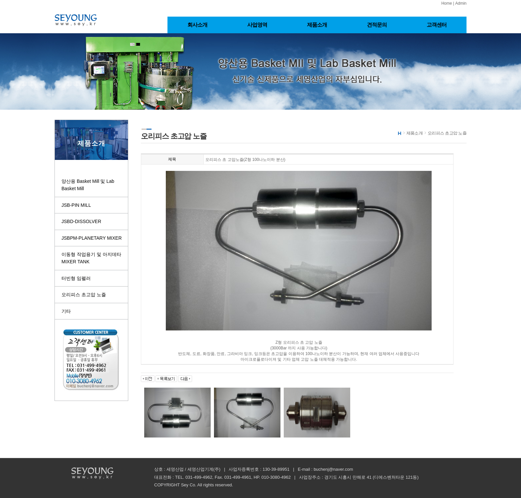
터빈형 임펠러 (76, 278)
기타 (66, 311)
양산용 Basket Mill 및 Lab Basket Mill (87, 185)
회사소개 (197, 25)
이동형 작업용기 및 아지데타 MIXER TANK (91, 258)
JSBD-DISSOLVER (81, 221)
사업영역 (257, 25)
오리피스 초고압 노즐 (83, 294)
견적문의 (377, 25)
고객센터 (437, 25)
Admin (461, 3)
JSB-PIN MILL (76, 205)
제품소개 (317, 25)
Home (446, 3)
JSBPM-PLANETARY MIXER (91, 238)
